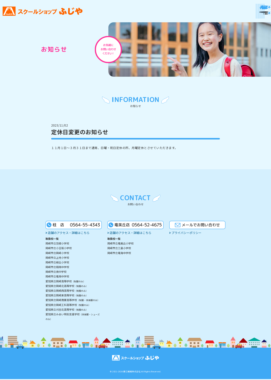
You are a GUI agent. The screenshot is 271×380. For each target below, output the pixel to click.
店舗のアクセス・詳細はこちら (68, 233)
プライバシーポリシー (185, 233)
